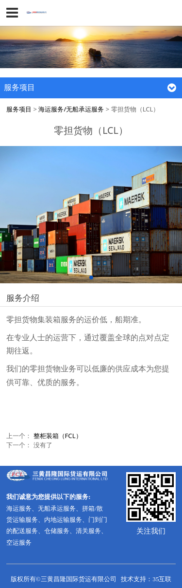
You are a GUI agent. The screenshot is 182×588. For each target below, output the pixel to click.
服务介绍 (22, 297)
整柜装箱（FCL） (57, 435)
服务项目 (19, 109)
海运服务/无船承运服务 (71, 109)
